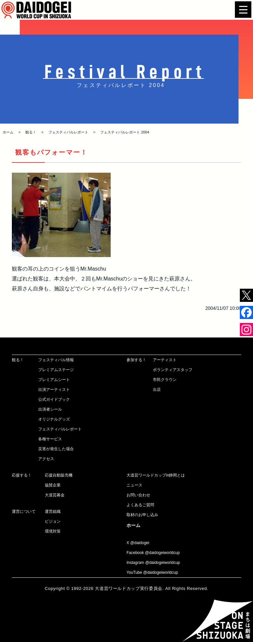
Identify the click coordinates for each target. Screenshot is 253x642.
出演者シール (50, 409)
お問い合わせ (138, 495)
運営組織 (53, 511)
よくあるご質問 (140, 505)
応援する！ (22, 475)
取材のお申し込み (142, 514)
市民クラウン (165, 379)
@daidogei (139, 542)
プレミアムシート (54, 379)
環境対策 (53, 531)
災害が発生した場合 (56, 449)
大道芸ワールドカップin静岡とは (155, 475)
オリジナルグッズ (54, 419)
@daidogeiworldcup (162, 552)
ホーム (8, 132)
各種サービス (50, 439)
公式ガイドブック (54, 399)
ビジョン (53, 521)
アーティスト (165, 360)
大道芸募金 (55, 495)
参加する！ (136, 360)
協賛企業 (53, 485)
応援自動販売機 (58, 475)
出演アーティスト (54, 389)
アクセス (46, 458)
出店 (157, 389)
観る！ (30, 132)
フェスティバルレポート (68, 132)
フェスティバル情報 (56, 360)
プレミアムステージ (56, 369)
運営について (24, 511)
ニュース (134, 485)
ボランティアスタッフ (172, 369)
